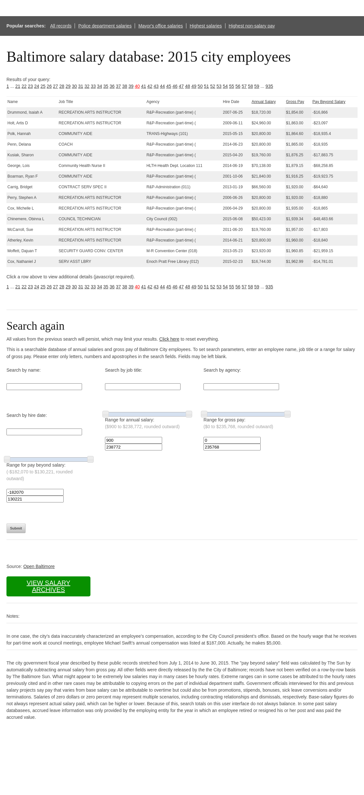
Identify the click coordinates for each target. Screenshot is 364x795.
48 (187, 86)
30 (74, 86)
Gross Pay (295, 101)
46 (175, 86)
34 (99, 86)
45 (169, 86)
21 (17, 86)
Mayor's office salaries (160, 25)
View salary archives (48, 586)
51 (206, 86)
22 (24, 86)
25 (43, 86)
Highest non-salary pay (252, 25)
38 (124, 86)
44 (162, 86)
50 (200, 86)
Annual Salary (264, 101)
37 (118, 86)
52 (212, 86)
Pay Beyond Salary (328, 101)
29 (68, 86)
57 (244, 86)
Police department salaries (104, 25)
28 (62, 86)
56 (238, 86)
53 (219, 86)
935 (269, 86)
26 (49, 86)
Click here (169, 339)
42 (149, 86)
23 (30, 86)
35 (106, 86)
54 (225, 86)
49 (193, 86)
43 (156, 86)
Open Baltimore (39, 566)
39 (131, 86)
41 (143, 86)
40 (137, 86)
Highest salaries (206, 25)
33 (93, 86)
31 (80, 86)
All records (60, 25)
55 (231, 86)
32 (86, 86)
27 (55, 86)
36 (112, 86)
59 (256, 86)
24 (36, 86)
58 (250, 86)
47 (181, 86)
